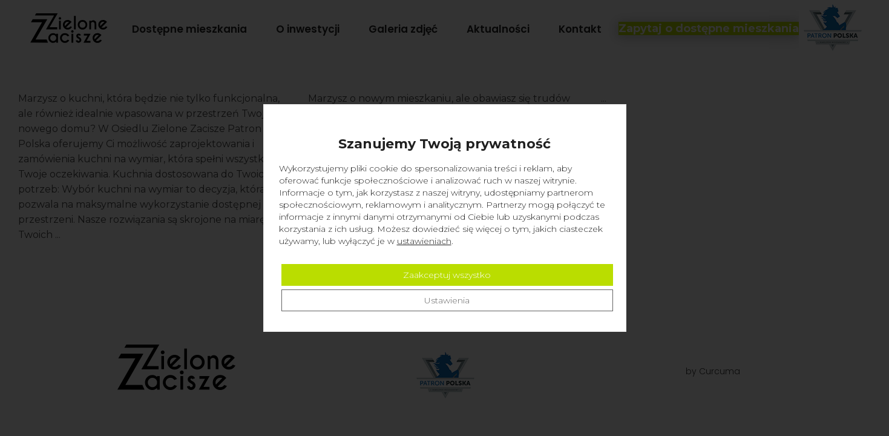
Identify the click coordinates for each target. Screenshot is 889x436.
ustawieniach (424, 241)
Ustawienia (447, 300)
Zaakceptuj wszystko (447, 274)
